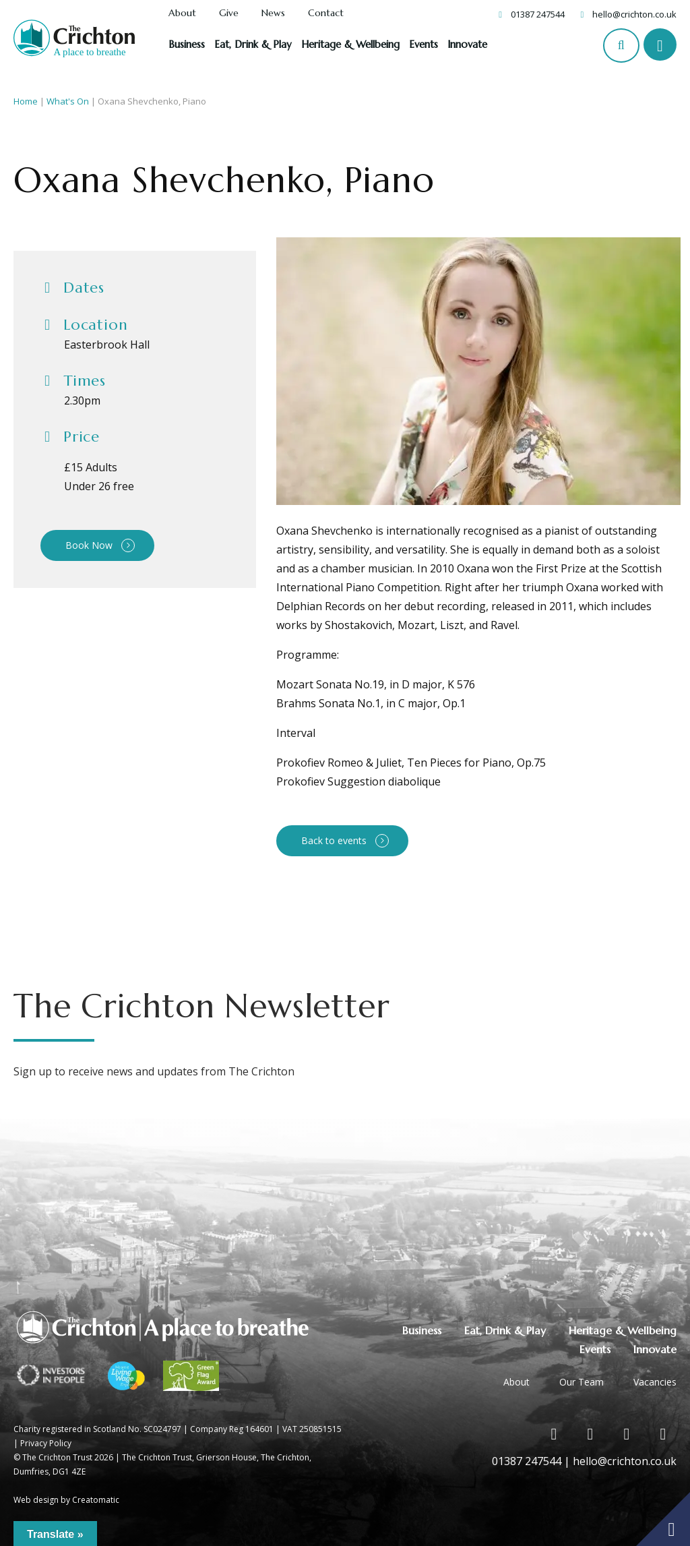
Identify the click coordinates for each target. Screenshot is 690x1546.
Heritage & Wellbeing (350, 44)
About (182, 13)
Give (229, 13)
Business (186, 44)
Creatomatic (95, 1500)
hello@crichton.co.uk (634, 14)
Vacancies (655, 1381)
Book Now (89, 545)
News (273, 13)
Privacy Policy (45, 1443)
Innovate (467, 44)
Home (25, 101)
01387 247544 (538, 14)
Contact (326, 13)
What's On (67, 101)
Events (423, 44)
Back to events (334, 840)
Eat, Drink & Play (253, 44)
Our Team (581, 1381)
